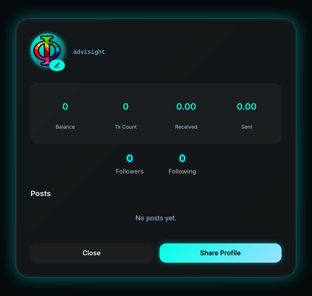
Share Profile (220, 253)
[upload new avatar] (57, 65)
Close (92, 253)
